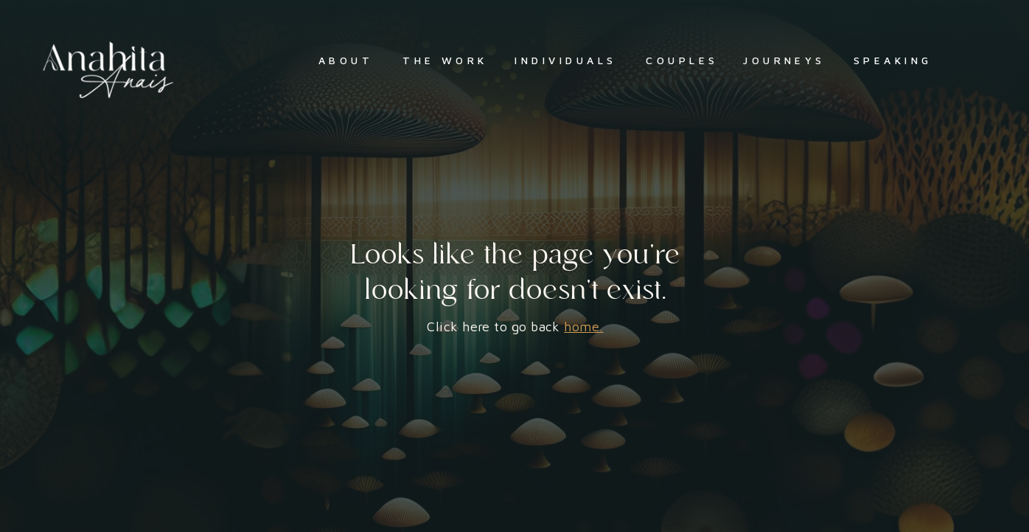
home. (583, 326)
